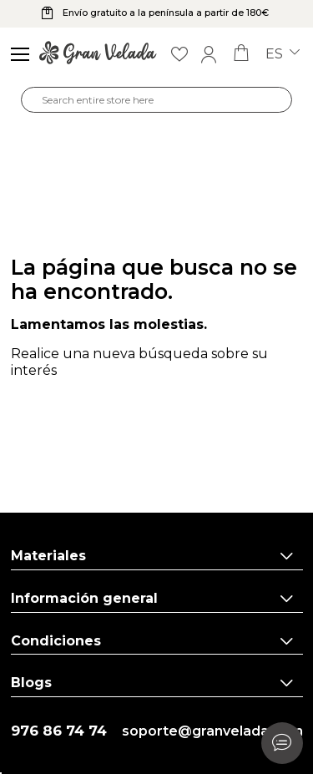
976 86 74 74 (59, 731)
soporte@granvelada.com (212, 731)
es (282, 54)
